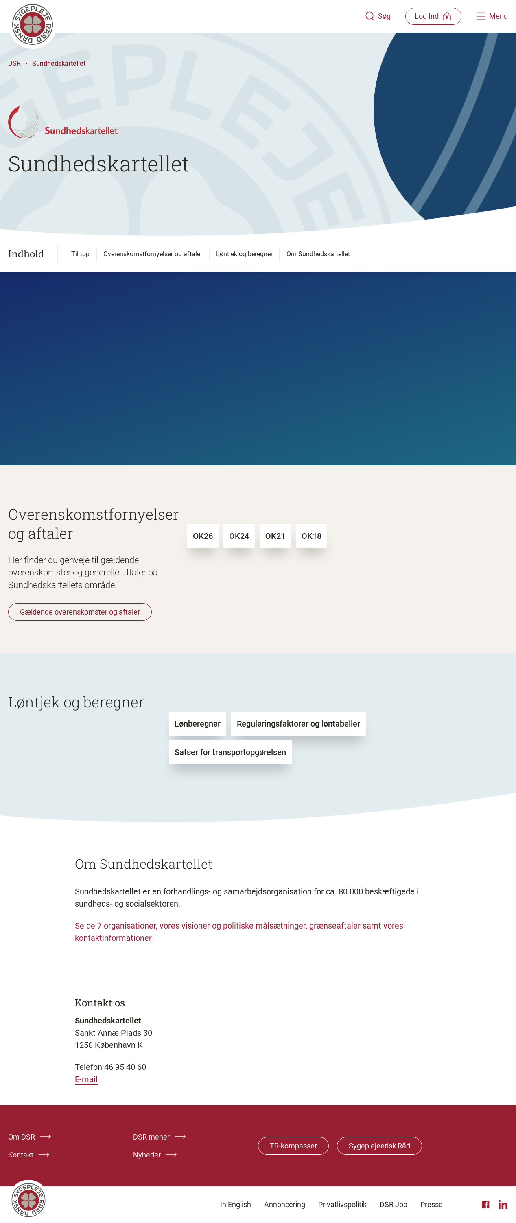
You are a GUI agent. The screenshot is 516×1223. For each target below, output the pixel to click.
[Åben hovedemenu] (492, 16)
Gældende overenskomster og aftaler (80, 612)
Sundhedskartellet (58, 63)
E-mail (86, 1079)
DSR (14, 63)
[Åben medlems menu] (432, 16)
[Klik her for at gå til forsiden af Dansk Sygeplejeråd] (186, 16)
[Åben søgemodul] (376, 16)
